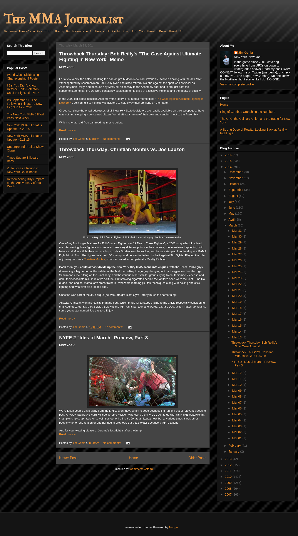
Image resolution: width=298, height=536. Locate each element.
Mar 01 (237, 438)
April (231, 219)
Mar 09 (237, 390)
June (232, 207)
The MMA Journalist (63, 19)
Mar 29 (237, 242)
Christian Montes (94, 259)
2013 (229, 459)
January (234, 451)
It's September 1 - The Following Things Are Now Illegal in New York (24, 103)
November (235, 178)
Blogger (173, 527)
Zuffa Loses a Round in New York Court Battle (23, 170)
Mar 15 (237, 325)
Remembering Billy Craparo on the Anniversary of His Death (25, 182)
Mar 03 (237, 426)
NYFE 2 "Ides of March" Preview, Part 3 (103, 337)
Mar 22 (237, 284)
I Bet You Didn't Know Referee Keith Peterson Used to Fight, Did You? (23, 89)
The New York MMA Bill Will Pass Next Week (25, 116)
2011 (229, 471)
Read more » (67, 130)
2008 (229, 488)
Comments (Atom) (141, 469)
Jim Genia (245, 52)
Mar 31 (237, 230)
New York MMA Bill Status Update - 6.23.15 (24, 127)
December (235, 172)
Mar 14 (237, 331)
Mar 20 (237, 296)
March (233, 225)
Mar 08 (237, 396)
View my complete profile (237, 84)
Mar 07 (237, 402)
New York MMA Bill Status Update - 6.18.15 (24, 137)
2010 (229, 476)
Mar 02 (237, 432)
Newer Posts (68, 458)
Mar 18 (237, 308)
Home (133, 458)
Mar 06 (237, 408)
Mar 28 (237, 248)
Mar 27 (237, 254)
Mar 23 (237, 278)
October (234, 184)
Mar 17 (237, 313)
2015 (229, 161)
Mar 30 (237, 236)
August (233, 196)
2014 (229, 167)
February (234, 445)
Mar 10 (237, 384)
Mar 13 (237, 337)
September (236, 189)
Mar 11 (237, 379)
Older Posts (197, 458)
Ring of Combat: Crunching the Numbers (247, 111)
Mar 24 (237, 272)
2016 (229, 155)
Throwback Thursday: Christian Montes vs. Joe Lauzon (122, 149)
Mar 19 (237, 301)
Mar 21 (237, 290)
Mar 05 (237, 414)
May (231, 213)
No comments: (112, 138)
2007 (229, 494)
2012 (229, 465)
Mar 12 (237, 373)
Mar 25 (237, 266)
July (231, 201)
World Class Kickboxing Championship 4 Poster (23, 76)
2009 (229, 482)
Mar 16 (237, 319)
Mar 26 (237, 260)
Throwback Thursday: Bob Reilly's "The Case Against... (254, 344)
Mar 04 (237, 420)
